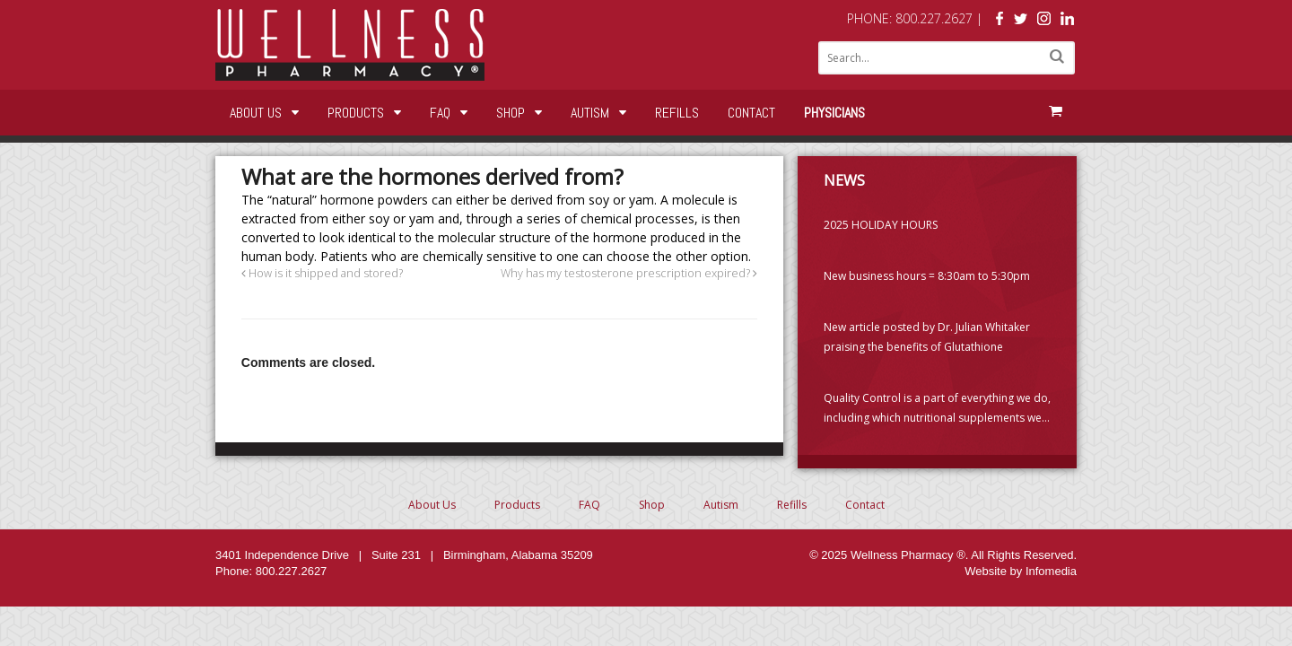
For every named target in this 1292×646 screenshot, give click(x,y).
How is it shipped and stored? (322, 273)
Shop (510, 112)
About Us (256, 112)
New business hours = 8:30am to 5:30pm (927, 276)
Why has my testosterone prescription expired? (629, 273)
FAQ (440, 112)
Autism (590, 112)
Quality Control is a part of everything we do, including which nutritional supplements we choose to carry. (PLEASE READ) (937, 409)
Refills (677, 112)
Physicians (834, 112)
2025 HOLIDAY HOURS (881, 224)
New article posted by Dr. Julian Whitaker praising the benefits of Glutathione (927, 336)
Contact (751, 112)
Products (355, 112)
